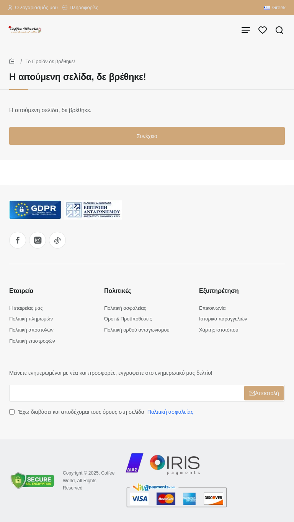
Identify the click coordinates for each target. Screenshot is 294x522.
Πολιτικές (117, 291)
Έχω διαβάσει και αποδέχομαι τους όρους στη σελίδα (102, 412)
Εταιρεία (21, 291)
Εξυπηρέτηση (219, 291)
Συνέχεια (147, 136)
